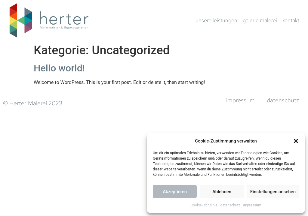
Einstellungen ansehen (273, 191)
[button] (296, 141)
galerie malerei (260, 20)
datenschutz (230, 205)
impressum (252, 205)
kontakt (290, 20)
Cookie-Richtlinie (204, 205)
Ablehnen (221, 191)
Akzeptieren (175, 191)
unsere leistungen (216, 20)
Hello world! (59, 68)
